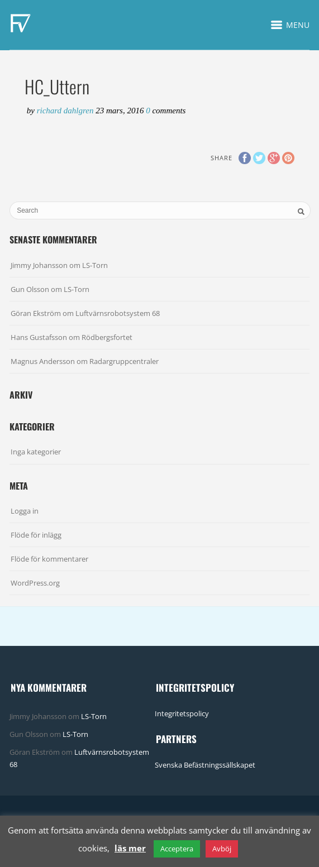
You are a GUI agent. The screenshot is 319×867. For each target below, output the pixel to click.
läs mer (130, 848)
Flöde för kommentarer (49, 559)
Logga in (25, 511)
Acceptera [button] (176, 849)
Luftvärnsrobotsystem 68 (117, 313)
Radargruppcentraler (124, 361)
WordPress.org (35, 583)
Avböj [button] (221, 849)
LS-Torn (95, 265)
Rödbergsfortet (107, 337)
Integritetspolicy (182, 713)
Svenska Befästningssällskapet (205, 765)
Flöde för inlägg (36, 535)
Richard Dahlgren (66, 110)
